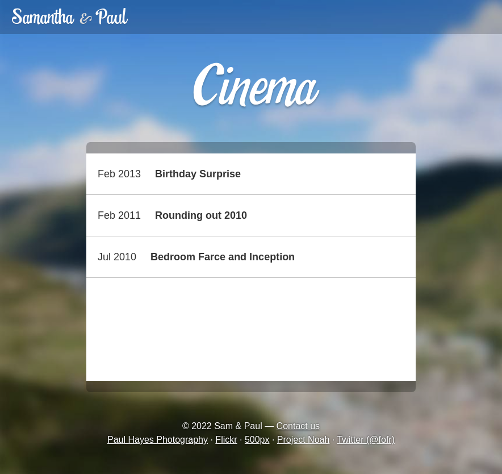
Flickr (226, 439)
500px (257, 439)
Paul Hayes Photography (157, 439)
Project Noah (303, 439)
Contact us (298, 426)
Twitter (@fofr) (366, 439)
